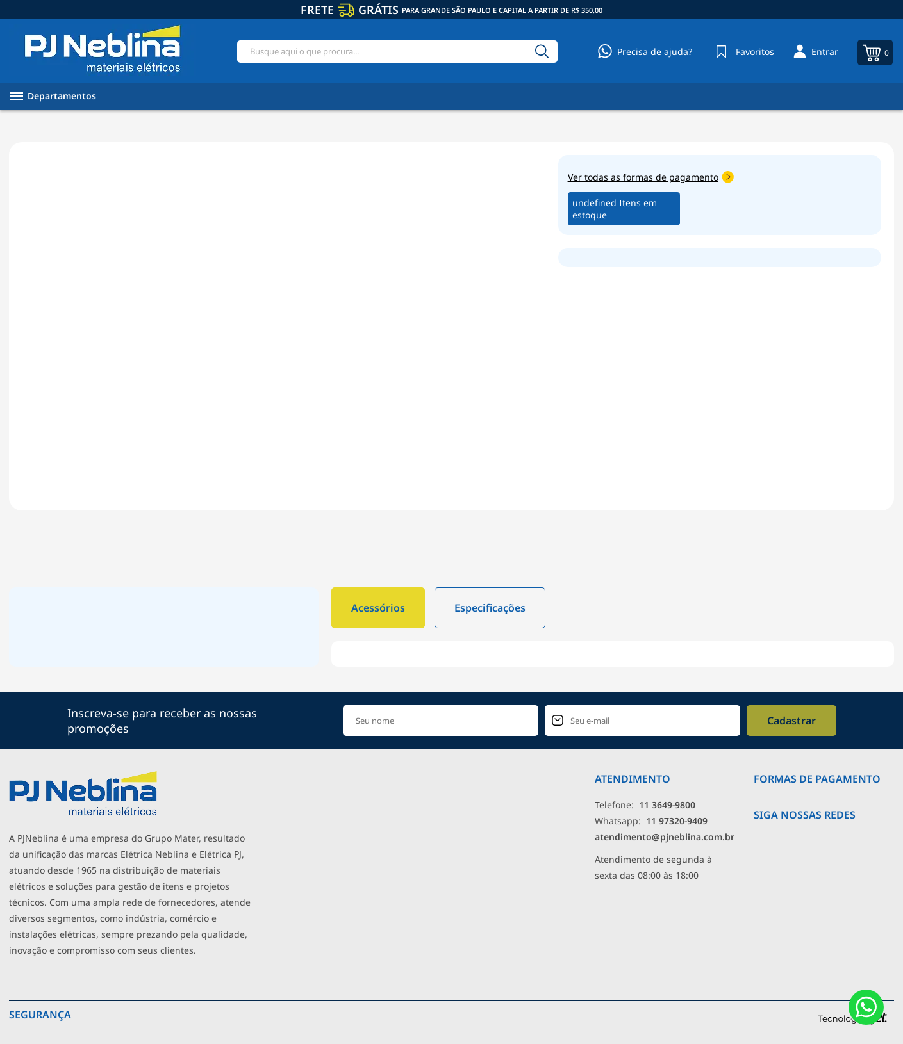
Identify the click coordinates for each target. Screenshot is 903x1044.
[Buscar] (542, 51)
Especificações (490, 608)
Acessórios (378, 608)
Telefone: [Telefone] (645, 805)
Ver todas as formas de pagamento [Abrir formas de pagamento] (651, 177)
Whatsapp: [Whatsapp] (651, 821)
